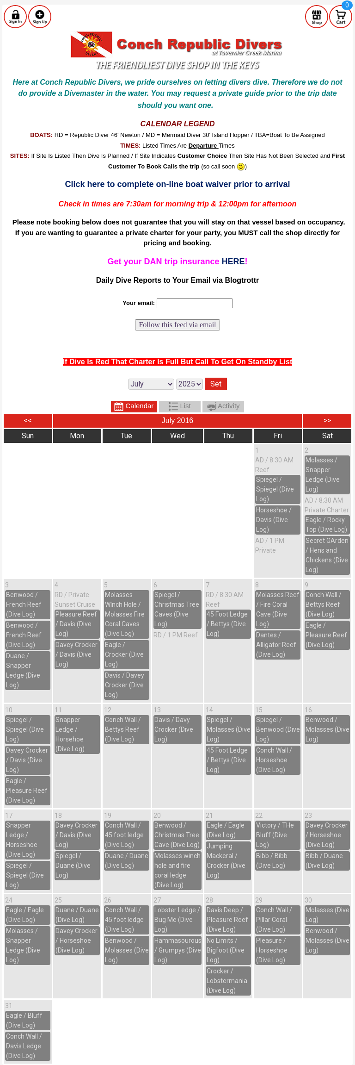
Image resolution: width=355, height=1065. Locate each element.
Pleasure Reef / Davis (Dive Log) (76, 623)
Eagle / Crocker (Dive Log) (124, 654)
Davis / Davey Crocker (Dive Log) (124, 685)
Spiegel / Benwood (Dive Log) (278, 729)
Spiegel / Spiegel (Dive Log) (275, 489)
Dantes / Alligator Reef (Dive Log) (276, 644)
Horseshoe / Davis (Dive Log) (274, 519)
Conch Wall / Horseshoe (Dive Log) (274, 760)
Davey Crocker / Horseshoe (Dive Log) (327, 835)
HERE (233, 261)
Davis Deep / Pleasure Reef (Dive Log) (227, 919)
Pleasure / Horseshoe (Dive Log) (272, 950)
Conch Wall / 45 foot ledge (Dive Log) (124, 835)
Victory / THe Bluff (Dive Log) (275, 835)
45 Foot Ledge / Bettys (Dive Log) (227, 623)
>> (327, 420)
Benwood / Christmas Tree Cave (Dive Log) (177, 835)
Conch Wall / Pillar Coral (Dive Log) (274, 919)
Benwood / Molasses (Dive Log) (327, 729)
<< (28, 420)
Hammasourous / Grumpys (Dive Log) (178, 950)
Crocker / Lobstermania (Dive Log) (227, 980)
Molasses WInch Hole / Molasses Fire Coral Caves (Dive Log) (125, 614)
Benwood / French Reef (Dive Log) (24, 604)
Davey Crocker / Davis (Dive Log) (76, 654)
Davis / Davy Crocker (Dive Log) (173, 729)
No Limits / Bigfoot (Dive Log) (226, 950)
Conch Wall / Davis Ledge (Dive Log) (24, 1046)
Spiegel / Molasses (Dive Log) (229, 729)
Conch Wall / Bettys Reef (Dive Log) (324, 604)
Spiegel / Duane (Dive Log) (73, 865)
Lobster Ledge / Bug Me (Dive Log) (177, 919)
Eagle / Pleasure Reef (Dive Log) (326, 635)
